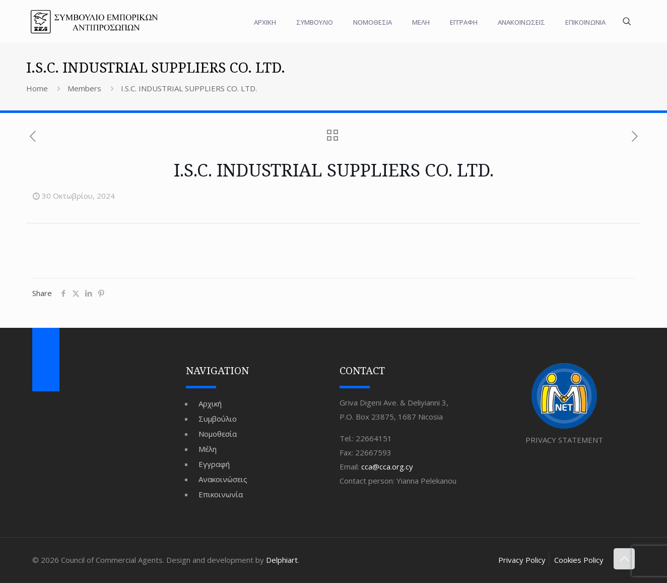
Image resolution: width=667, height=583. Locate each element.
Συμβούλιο (217, 419)
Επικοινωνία (220, 494)
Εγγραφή (214, 464)
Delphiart (282, 560)
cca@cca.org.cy (387, 466)
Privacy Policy (522, 560)
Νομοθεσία (217, 434)
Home (37, 88)
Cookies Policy (579, 560)
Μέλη (207, 449)
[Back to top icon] (624, 558)
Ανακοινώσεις (222, 479)
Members (84, 88)
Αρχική (210, 403)
